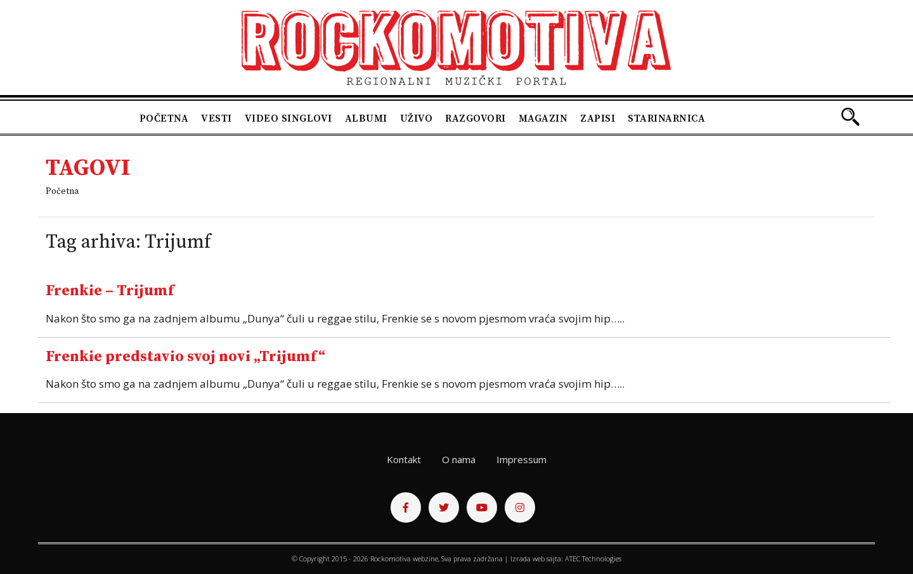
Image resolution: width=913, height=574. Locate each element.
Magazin (543, 118)
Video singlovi (288, 118)
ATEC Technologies (593, 558)
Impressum (521, 459)
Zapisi (597, 118)
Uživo (416, 118)
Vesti (216, 118)
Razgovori (475, 118)
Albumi (366, 118)
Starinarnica (666, 118)
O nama (459, 459)
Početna (164, 118)
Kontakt (404, 459)
